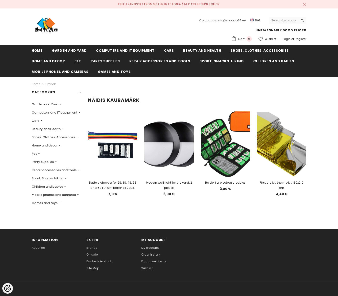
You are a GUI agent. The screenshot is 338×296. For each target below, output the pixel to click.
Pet (35, 153)
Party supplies (43, 162)
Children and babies (48, 186)
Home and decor (45, 145)
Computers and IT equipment (55, 112)
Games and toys (45, 203)
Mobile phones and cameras (54, 195)
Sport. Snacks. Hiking (48, 178)
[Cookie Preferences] (7, 288)
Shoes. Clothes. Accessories (54, 137)
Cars (36, 120)
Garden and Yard (45, 104)
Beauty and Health (46, 129)
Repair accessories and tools (54, 170)
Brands (51, 84)
